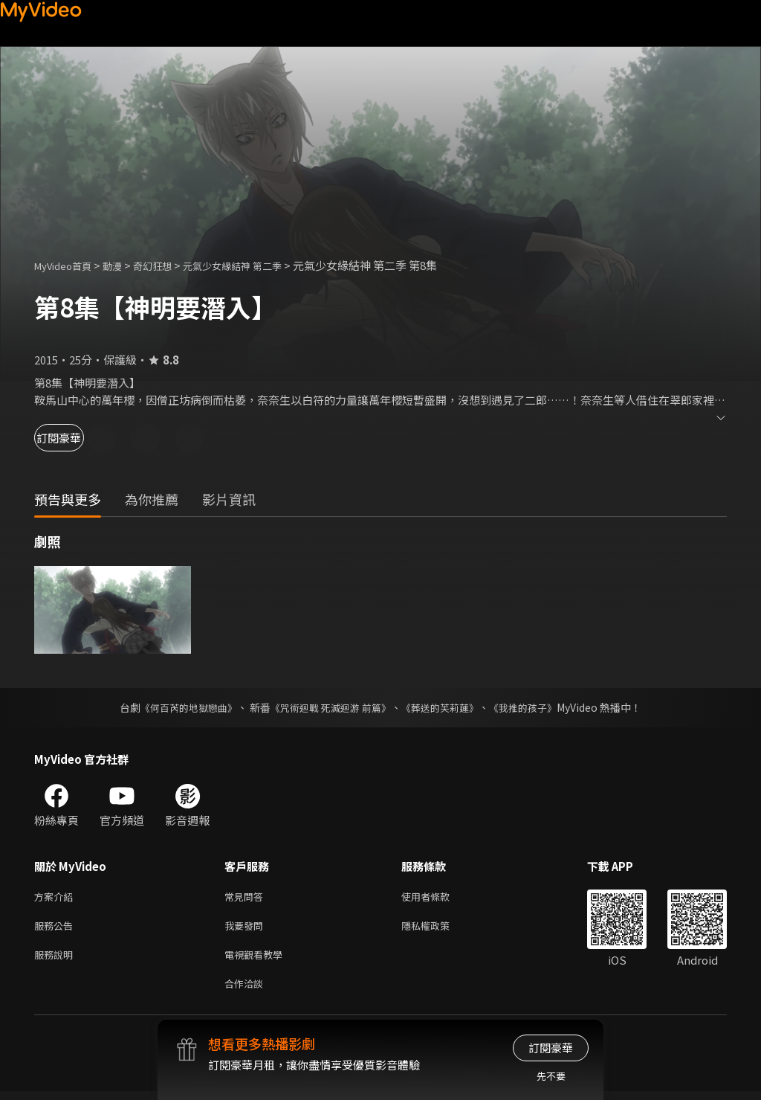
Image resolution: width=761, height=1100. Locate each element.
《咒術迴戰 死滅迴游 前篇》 (329, 707)
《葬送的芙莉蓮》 (446, 707)
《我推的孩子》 (534, 707)
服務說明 (56, 960)
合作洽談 (246, 991)
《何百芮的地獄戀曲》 (179, 707)
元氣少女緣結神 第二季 (259, 265)
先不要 (551, 1076)
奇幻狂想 (168, 265)
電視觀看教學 (257, 960)
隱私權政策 (438, 928)
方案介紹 (56, 897)
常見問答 (246, 897)
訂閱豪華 (75, 438)
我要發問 (246, 928)
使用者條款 (438, 897)
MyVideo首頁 (68, 265)
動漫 (124, 265)
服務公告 (56, 928)
